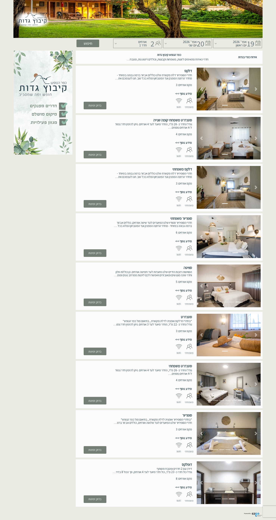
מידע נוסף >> (183, 94)
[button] (201, 89)
